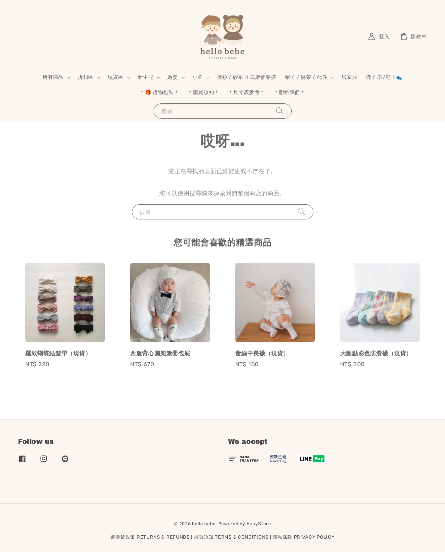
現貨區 (116, 77)
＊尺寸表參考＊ (246, 92)
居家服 (349, 77)
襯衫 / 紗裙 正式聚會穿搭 (246, 77)
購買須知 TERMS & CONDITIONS (231, 537)
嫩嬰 (172, 77)
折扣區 (86, 77)
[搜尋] (279, 111)
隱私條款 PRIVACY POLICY (303, 537)
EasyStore (259, 523)
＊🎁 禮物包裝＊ (159, 92)
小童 (197, 77)
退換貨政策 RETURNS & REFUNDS (150, 537)
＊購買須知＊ (203, 92)
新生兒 (146, 77)
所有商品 (53, 77)
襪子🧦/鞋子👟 (384, 77)
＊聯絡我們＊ (289, 92)
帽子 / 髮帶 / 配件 (306, 77)
